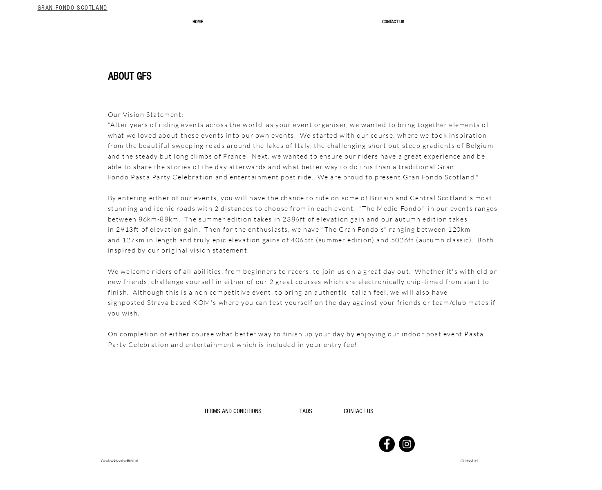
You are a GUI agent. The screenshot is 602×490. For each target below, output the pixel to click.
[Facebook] (387, 444)
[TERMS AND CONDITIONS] (233, 411)
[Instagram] (407, 444)
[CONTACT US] (359, 411)
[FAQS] (306, 411)
